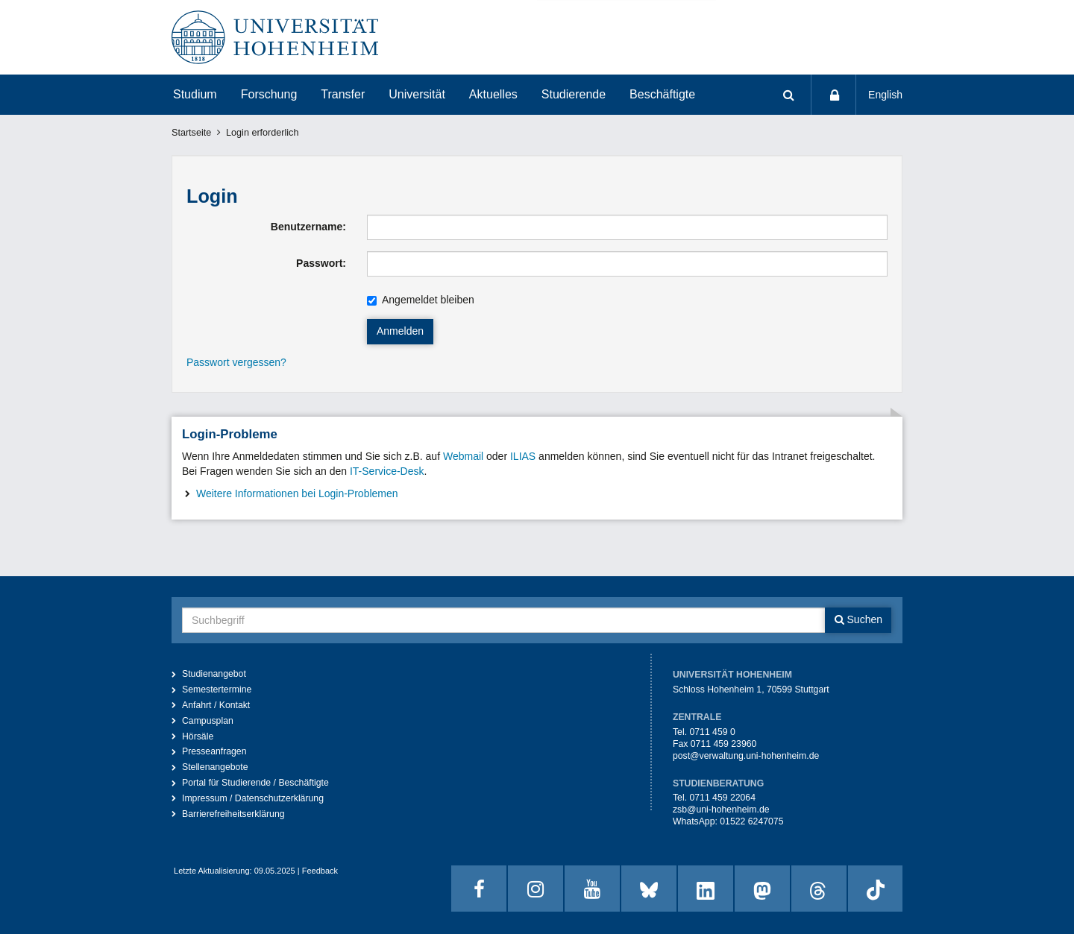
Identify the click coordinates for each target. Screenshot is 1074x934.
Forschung (269, 94)
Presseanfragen (214, 751)
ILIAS (523, 456)
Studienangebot (214, 674)
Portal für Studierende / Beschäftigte (255, 782)
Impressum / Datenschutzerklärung (253, 798)
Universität (417, 94)
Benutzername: (308, 227)
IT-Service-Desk (387, 471)
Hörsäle (197, 736)
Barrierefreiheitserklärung (233, 814)
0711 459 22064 (722, 797)
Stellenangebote (215, 767)
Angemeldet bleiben (420, 300)
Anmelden (400, 331)
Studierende (573, 94)
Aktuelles (493, 94)
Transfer (343, 94)
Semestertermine (216, 689)
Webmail (463, 456)
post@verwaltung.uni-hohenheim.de (746, 756)
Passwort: (321, 263)
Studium (195, 94)
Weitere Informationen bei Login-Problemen (297, 493)
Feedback (320, 870)
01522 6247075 (751, 821)
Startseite (191, 132)
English (885, 95)
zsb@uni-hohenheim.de (721, 809)
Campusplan (207, 721)
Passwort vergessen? (236, 362)
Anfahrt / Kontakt (216, 705)
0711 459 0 (712, 732)
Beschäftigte (662, 94)
